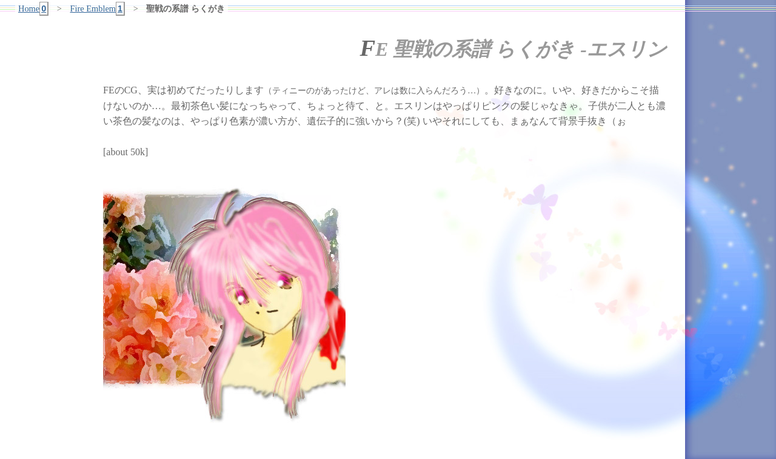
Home (33, 9)
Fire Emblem (97, 9)
